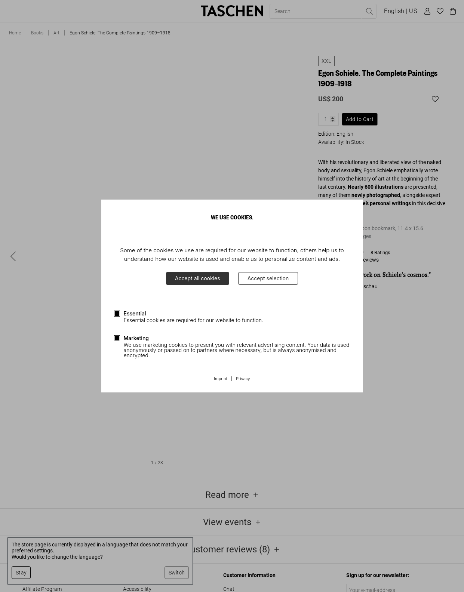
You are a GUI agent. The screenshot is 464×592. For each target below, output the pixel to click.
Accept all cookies (197, 278)
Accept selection (268, 278)
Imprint (220, 379)
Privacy (243, 379)
